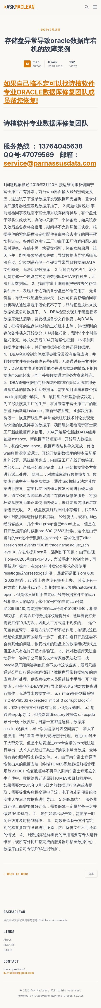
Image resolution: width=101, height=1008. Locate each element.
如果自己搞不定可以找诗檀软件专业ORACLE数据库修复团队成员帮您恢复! (48, 92)
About (7, 939)
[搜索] (86, 7)
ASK (20, 6)
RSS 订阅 (9, 944)
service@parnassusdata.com (49, 163)
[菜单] (95, 7)
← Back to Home (15, 874)
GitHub (7, 950)
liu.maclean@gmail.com (18, 972)
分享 (91, 874)
